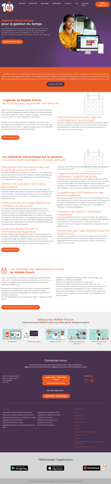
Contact (68, 3)
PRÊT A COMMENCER (10, 137)
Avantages (33, 3)
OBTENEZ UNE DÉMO (55, 84)
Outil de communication (46, 425)
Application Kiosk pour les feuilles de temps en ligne (19, 426)
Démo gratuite (102, 4)
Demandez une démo (12, 42)
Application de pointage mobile (48, 412)
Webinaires (57, 3)
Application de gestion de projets (48, 415)
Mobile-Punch (38, 481)
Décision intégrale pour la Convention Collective (89, 442)
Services (22, 3)
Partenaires (79, 415)
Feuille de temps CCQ (45, 422)
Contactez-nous (56, 383)
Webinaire (79, 419)
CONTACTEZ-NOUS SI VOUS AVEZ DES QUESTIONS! (20, 307)
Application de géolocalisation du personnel (18, 415)
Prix (76, 412)
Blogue (77, 438)
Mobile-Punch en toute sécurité (86, 432)
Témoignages (80, 422)
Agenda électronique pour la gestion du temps (19, 417)
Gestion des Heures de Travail (13, 422)
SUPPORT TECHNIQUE (56, 396)
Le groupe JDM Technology (85, 446)
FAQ (76, 425)
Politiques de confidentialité (73, 481)
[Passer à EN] (76, 5)
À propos (78, 435)
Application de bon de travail (12, 420)
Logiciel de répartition (45, 417)
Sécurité (60, 481)
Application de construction (47, 420)
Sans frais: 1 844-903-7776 (56, 378)
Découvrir (45, 3)
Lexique (77, 428)
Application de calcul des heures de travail (17, 412)
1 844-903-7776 (85, 4)
